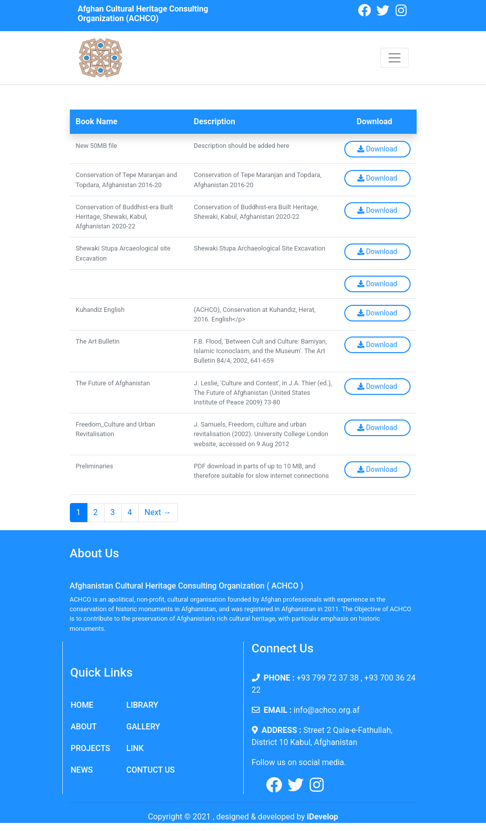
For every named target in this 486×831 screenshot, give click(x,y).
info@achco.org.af (326, 710)
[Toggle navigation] (394, 58)
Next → (158, 512)
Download (377, 149)
